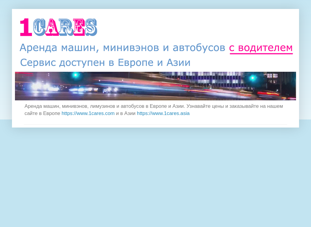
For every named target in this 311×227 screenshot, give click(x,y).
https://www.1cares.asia (163, 113)
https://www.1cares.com (88, 113)
